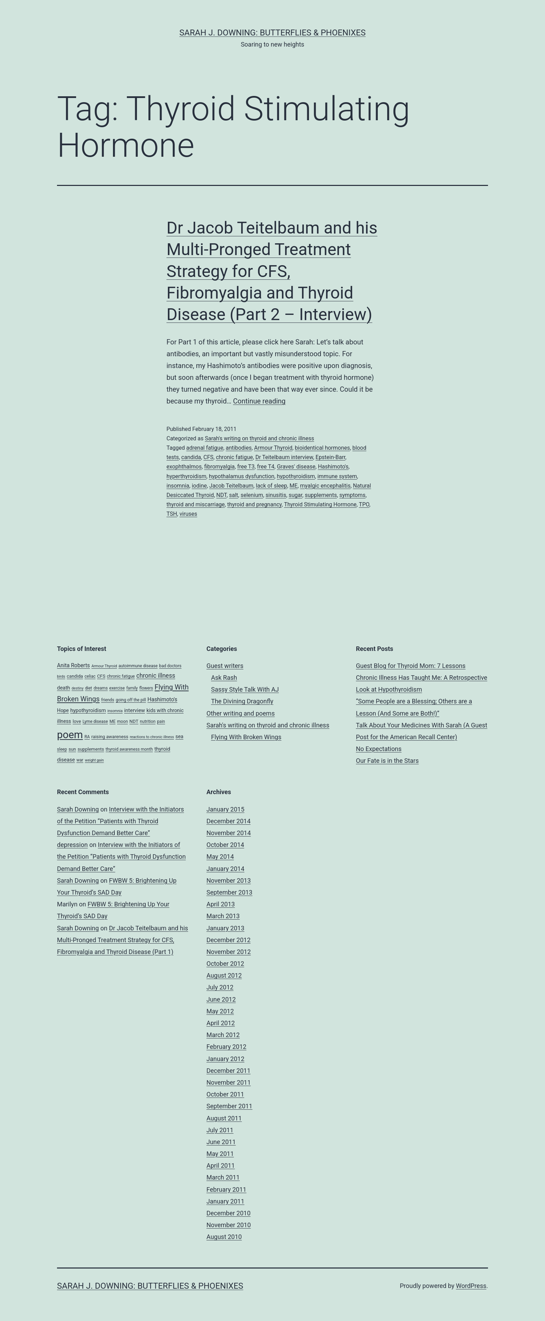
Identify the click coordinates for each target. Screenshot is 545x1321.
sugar (295, 495)
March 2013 (223, 916)
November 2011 (228, 1082)
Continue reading (259, 401)
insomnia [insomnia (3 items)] (115, 711)
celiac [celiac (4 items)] (90, 676)
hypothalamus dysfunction (241, 476)
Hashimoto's (333, 466)
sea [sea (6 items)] (180, 736)
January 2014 (225, 868)
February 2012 (226, 1046)
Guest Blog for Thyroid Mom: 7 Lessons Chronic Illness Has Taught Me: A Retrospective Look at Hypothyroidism (421, 677)
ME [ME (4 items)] (112, 721)
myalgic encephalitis (325, 485)
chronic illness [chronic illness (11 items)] (155, 675)
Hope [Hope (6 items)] (63, 710)
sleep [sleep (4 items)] (62, 749)
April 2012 (220, 1023)
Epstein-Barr (330, 457)
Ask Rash (224, 677)
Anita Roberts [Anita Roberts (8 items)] (73, 665)
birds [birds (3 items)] (61, 676)
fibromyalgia (219, 466)
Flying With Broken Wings (246, 737)
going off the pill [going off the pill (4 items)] (131, 700)
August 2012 (224, 975)
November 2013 (228, 880)
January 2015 (225, 809)
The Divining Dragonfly (242, 701)
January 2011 (225, 1201)
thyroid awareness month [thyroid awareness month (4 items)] (129, 749)
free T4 (266, 466)
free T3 (245, 466)
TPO (364, 504)
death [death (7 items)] (63, 688)
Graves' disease (296, 466)
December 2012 (228, 940)
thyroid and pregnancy (254, 504)
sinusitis (276, 495)
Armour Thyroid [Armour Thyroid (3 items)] (104, 666)
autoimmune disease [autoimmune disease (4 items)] (138, 665)
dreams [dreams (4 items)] (100, 688)
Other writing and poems (240, 713)
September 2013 (229, 892)
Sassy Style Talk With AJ (245, 689)
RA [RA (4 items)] (87, 736)
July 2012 (220, 987)
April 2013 (220, 904)
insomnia (177, 485)
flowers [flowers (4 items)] (146, 688)
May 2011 (220, 1153)
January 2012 (225, 1058)
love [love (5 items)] (77, 721)
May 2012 (220, 1011)
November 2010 (228, 1225)
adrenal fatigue (204, 448)
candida (191, 457)
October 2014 (225, 844)
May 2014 (220, 856)
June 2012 (221, 999)
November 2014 (228, 833)
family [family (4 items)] (132, 688)
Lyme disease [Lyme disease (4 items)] (95, 721)
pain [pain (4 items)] (161, 721)
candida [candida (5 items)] (75, 676)
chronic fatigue (234, 457)
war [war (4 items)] (79, 760)
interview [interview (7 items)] (134, 710)
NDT (221, 495)
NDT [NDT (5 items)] (133, 721)
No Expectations (378, 748)
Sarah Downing (78, 809)
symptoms (352, 495)
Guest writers (224, 665)
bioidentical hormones (322, 448)
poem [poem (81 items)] (70, 735)
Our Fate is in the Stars (387, 760)
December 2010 (228, 1213)
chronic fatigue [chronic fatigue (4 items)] (121, 676)
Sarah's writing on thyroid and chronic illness (259, 438)
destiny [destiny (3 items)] (77, 688)
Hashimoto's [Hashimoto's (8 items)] (162, 699)
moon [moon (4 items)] (122, 721)
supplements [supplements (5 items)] (91, 749)
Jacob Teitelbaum (231, 485)
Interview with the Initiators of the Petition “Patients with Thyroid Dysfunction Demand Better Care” (120, 821)
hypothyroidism (296, 476)
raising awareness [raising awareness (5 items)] (109, 736)
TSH (171, 514)
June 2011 (221, 1141)
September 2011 (229, 1106)
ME (294, 485)
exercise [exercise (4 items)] (117, 688)
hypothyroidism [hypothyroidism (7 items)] (88, 710)
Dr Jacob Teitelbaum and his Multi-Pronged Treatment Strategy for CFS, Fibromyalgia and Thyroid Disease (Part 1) (122, 939)
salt (233, 495)
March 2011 (223, 1177)
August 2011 (224, 1118)
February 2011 (226, 1189)
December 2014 (228, 821)
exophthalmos (184, 466)
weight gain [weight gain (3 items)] (94, 760)
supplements (321, 495)
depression (72, 844)
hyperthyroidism (186, 476)
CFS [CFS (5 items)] (101, 676)
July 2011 (220, 1130)
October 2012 (225, 963)
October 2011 (225, 1094)
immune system (337, 476)
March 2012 (223, 1034)
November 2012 (228, 951)
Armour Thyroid (273, 448)
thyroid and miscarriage (195, 504)
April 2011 (220, 1165)
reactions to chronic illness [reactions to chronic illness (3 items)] (152, 737)
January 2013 (225, 928)
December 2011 (228, 1070)
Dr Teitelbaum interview (284, 457)
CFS (208, 457)
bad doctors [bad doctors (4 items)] (170, 665)
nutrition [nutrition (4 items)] (148, 721)
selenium (252, 495)
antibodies (239, 448)
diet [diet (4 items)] (88, 688)
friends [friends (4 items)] (107, 700)
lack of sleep (271, 485)
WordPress (471, 1285)
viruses (188, 514)
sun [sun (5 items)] (72, 749)
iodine (199, 485)
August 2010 (224, 1236)
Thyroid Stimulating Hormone (320, 504)
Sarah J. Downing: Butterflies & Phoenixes (272, 33)
